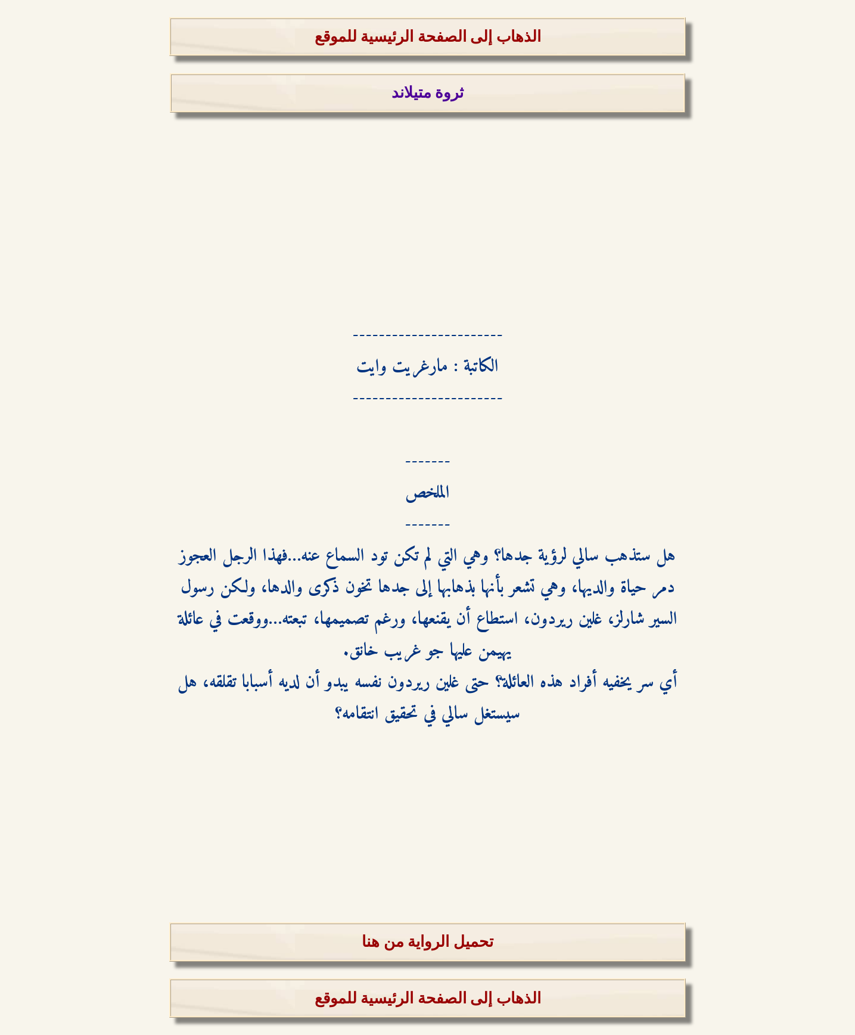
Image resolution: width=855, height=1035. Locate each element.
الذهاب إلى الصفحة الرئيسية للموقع (428, 36)
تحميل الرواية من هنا (427, 941)
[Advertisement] (427, 196)
